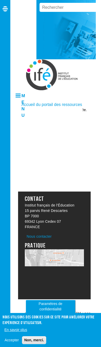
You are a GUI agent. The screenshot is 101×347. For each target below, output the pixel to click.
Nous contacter (39, 236)
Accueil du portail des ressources (51, 104)
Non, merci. (34, 342)
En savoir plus (15, 331)
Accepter (12, 342)
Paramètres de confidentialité (51, 308)
